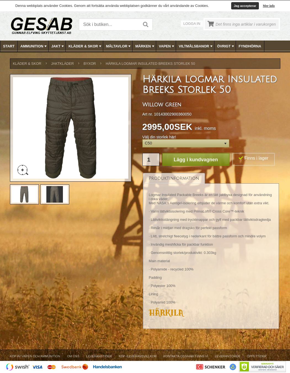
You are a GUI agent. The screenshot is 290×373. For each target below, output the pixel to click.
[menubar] (145, 46)
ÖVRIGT (226, 46)
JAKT (58, 46)
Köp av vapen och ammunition (35, 356)
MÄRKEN (145, 46)
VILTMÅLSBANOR (196, 46)
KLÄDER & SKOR (85, 46)
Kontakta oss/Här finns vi (185, 356)
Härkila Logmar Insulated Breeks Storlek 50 (150, 63)
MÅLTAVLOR (119, 46)
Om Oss (73, 356)
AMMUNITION (34, 46)
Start (9, 46)
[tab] (174, 178)
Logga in (191, 24)
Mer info (269, 5)
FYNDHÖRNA (250, 46)
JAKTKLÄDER (62, 63)
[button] (186, 143)
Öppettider (257, 356)
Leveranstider (99, 356)
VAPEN (167, 46)
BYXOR (90, 63)
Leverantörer (227, 356)
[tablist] (211, 250)
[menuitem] (9, 46)
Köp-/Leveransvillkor (137, 356)
